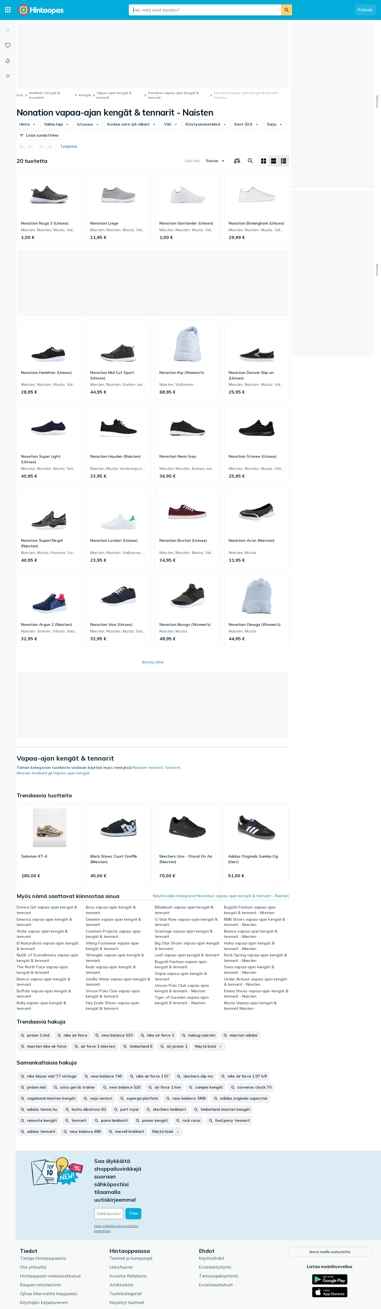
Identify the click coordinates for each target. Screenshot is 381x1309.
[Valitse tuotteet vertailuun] (237, 161)
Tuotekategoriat (125, 1254)
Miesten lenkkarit (32, 773)
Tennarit (172, 767)
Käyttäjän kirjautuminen (44, 1263)
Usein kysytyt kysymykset (47, 1271)
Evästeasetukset (216, 1245)
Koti (20, 95)
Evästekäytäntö (215, 1227)
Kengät (85, 95)
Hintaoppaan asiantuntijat (136, 1271)
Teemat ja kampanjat (131, 1218)
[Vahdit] (7, 60)
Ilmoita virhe (153, 662)
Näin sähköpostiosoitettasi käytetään (125, 1187)
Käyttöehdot (211, 1218)
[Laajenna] (7, 29)
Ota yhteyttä (33, 1227)
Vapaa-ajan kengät (71, 773)
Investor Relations (127, 1236)
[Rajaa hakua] (7, 76)
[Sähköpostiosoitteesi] (131, 1174)
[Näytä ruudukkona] (264, 161)
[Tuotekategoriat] (8, 10)
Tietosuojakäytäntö (218, 1236)
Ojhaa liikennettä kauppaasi (48, 1254)
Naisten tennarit (148, 767)
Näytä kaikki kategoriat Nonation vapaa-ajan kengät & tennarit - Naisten (221, 895)
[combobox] (205, 9)
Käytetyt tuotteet (127, 1263)
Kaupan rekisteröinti (40, 1245)
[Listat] (7, 45)
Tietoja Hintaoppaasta (43, 1218)
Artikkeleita (121, 1245)
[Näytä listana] (274, 161)
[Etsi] (286, 9)
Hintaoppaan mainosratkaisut (50, 1236)
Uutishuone (121, 1227)
